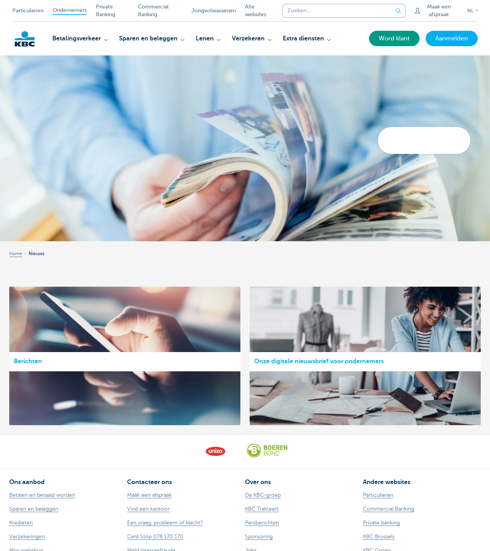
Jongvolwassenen (213, 10)
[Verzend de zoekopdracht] (399, 11)
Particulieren (28, 10)
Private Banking (105, 10)
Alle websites (255, 10)
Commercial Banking (153, 10)
